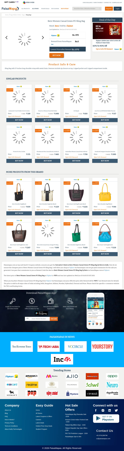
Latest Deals (40, 423)
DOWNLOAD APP (117, 2)
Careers (38, 419)
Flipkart (70, 26)
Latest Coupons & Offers (44, 416)
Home (38, 410)
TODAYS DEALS (45, 8)
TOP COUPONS (55, 8)
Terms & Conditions (11, 426)
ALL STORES (35, 8)
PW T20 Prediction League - (76, 433)
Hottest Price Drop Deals (44, 426)
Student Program (41, 429)
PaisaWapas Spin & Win (73, 436)
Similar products (16, 78)
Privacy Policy (9, 423)
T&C (52, 44)
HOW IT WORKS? (98, 2)
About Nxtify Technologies (13, 429)
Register (109, 9)
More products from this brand (24, 172)
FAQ (6, 416)
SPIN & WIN (28, 2)
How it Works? (9, 419)
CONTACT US (107, 2)
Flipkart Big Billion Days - (75, 425)
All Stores (39, 413)
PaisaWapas (56, 448)
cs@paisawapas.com (103, 438)
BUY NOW (57, 55)
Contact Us (104, 430)
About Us (8, 410)
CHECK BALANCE (88, 2)
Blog (6, 413)
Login (118, 9)
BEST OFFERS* (65, 8)
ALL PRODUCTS (25, 8)
